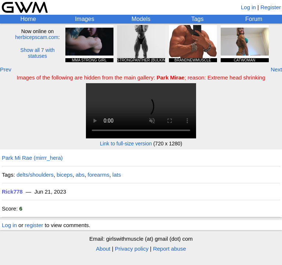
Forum (253, 19)
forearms (98, 175)
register (34, 225)
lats (116, 175)
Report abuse (169, 248)
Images (84, 19)
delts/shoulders (35, 175)
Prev (5, 69)
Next (276, 69)
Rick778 (12, 191)
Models (141, 19)
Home (28, 19)
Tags (197, 19)
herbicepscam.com (36, 37)
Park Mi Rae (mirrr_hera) (32, 158)
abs (80, 175)
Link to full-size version (126, 143)
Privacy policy (132, 248)
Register (270, 7)
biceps (64, 175)
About (103, 248)
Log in (248, 7)
